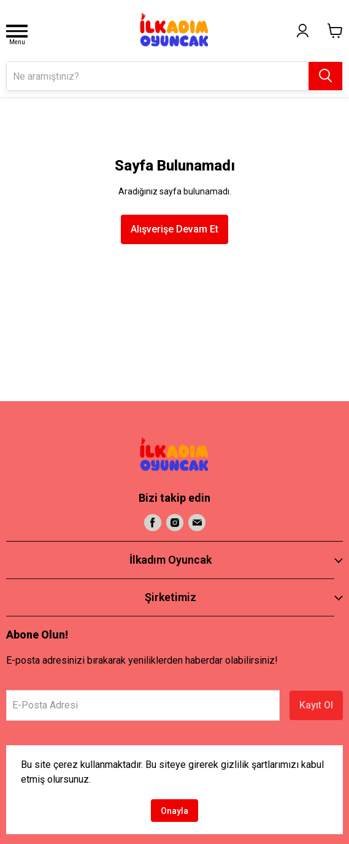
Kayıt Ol (316, 705)
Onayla (174, 811)
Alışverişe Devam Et (174, 229)
